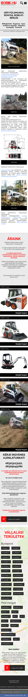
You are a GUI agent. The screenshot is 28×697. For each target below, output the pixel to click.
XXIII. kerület (6, 598)
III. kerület (5, 552)
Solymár (14, 625)
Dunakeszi (6, 616)
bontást (24, 216)
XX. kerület (18, 589)
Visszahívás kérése (22, 687)
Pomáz (5, 625)
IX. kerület (6, 566)
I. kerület (5, 548)
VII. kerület (6, 562)
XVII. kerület (6, 584)
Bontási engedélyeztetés (8, 130)
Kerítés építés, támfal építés (10, 74)
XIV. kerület (18, 575)
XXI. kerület (6, 593)
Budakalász (6, 607)
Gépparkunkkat (6, 170)
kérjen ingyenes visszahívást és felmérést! (14, 175)
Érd (15, 616)
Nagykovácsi (15, 621)
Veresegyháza (7, 643)
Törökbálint (6, 639)
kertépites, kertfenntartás (9, 76)
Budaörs (5, 612)
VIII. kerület (17, 562)
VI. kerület (16, 557)
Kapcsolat (3, 687)
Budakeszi (18, 607)
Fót (22, 616)
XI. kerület (6, 571)
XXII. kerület (18, 593)
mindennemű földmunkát (11, 217)
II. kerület (15, 548)
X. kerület (16, 566)
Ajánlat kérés (11, 687)
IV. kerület (17, 552)
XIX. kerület (6, 589)
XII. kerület (17, 571)
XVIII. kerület (19, 584)
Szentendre (6, 630)
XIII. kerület (6, 575)
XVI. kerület (18, 580)
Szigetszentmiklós (8, 634)
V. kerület (5, 557)
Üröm (16, 639)
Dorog (15, 612)
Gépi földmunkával (7, 77)
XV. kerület (6, 580)
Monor (5, 621)
